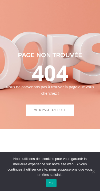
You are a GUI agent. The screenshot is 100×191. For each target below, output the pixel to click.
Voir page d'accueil (50, 110)
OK (51, 183)
